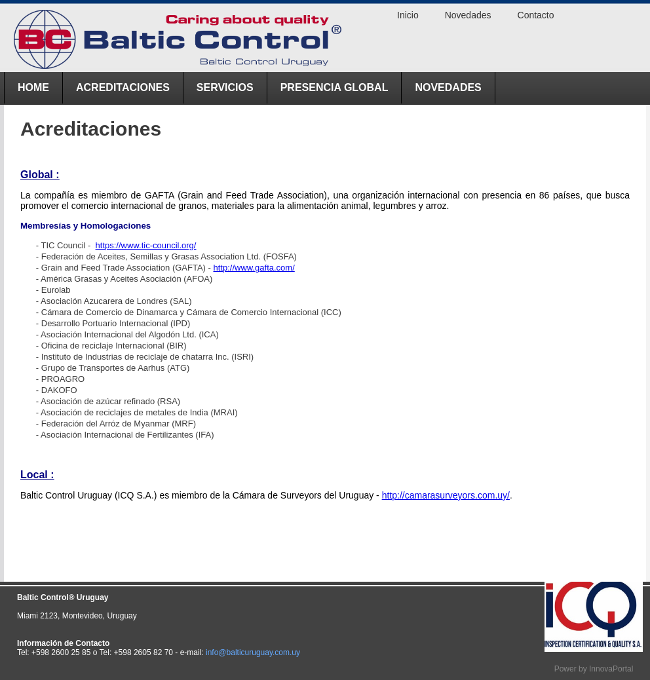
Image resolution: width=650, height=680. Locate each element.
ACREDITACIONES (123, 87)
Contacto (536, 15)
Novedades (448, 87)
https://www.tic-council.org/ (146, 245)
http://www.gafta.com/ (254, 268)
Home (33, 87)
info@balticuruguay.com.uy (253, 652)
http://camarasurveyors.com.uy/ (446, 495)
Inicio (408, 15)
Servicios (225, 87)
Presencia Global (334, 87)
